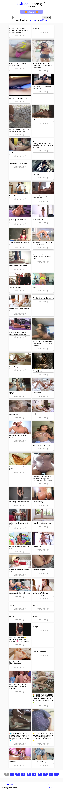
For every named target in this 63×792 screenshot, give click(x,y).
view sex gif (19, 35)
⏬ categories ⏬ (31, 12)
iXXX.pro (43, 20)
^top (48, 784)
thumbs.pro (33, 20)
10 (56, 774)
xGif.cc (22, 4)
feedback (10, 784)
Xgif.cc (49, 788)
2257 (3, 784)
